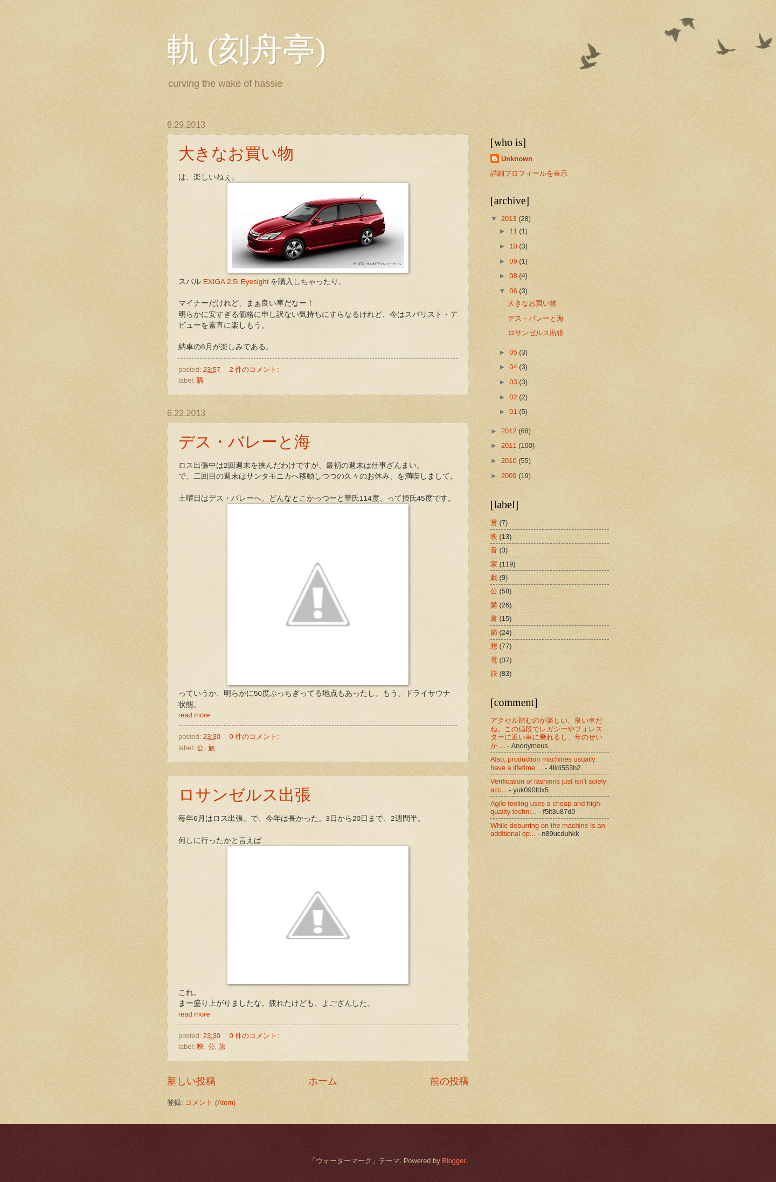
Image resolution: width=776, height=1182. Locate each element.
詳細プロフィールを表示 (528, 173)
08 (514, 276)
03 (514, 382)
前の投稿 (449, 1081)
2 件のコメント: (255, 369)
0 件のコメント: (255, 736)
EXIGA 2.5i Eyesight (236, 282)
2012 (509, 431)
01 (514, 411)
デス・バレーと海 (244, 442)
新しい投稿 (191, 1081)
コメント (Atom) (210, 1102)
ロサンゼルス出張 (244, 795)
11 (514, 231)
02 (514, 397)
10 (514, 246)
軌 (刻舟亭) (246, 49)
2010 (509, 461)
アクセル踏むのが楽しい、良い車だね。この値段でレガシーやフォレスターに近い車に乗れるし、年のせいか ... (546, 732)
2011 (509, 445)
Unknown (516, 159)
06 (514, 291)
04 (514, 367)
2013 (509, 219)
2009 (509, 476)
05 (514, 352)
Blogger (454, 1161)
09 (514, 261)
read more (194, 715)
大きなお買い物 (236, 153)
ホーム (322, 1081)
